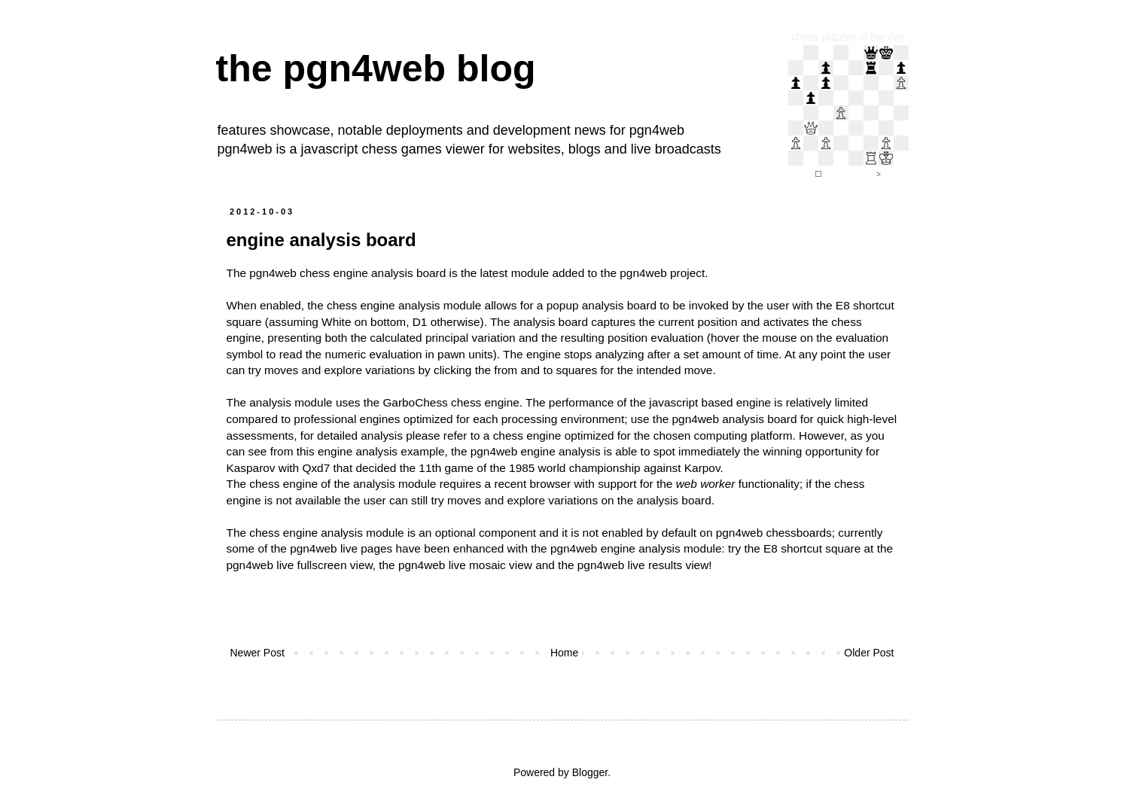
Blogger (590, 772)
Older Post (869, 653)
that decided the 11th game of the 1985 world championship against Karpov (527, 467)
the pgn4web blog (376, 68)
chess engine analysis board (373, 272)
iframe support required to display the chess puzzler (848, 113)
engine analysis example (381, 451)
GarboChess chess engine (450, 402)
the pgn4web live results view (633, 565)
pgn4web (656, 130)
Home (564, 653)
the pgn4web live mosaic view (455, 565)
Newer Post (257, 653)
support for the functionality (699, 483)
